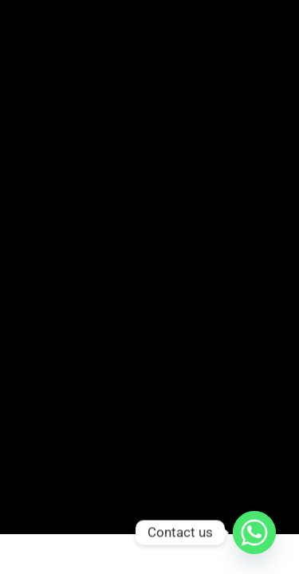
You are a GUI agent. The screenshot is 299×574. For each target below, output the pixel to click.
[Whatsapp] (254, 532)
